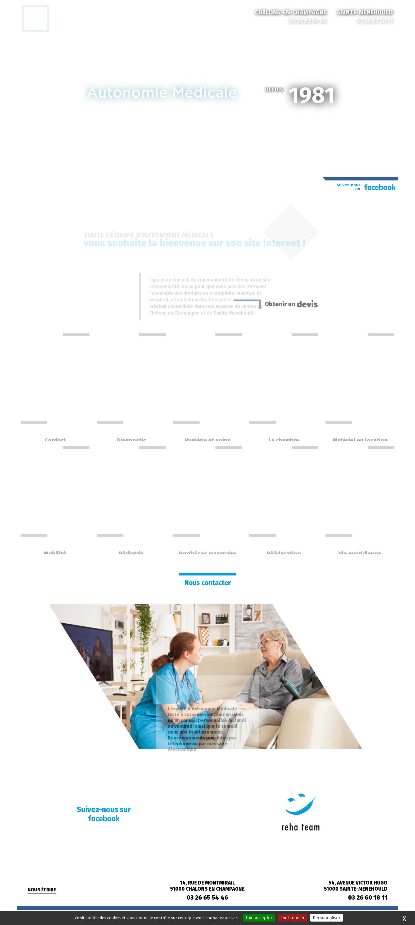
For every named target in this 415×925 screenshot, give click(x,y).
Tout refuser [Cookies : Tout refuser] (293, 917)
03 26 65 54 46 (307, 21)
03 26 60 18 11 (375, 21)
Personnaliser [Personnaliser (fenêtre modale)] (326, 917)
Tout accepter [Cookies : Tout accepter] (258, 917)
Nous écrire (42, 890)
